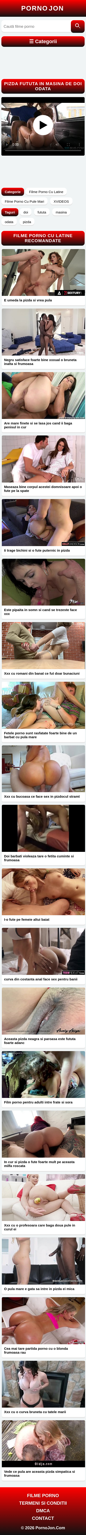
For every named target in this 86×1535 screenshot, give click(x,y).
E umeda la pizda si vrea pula (28, 300)
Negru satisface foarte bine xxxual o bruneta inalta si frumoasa (40, 362)
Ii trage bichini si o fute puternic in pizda (37, 550)
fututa (42, 212)
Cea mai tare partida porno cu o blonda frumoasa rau (36, 1350)
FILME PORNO (43, 1495)
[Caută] (78, 26)
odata (9, 222)
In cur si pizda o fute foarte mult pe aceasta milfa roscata (39, 1164)
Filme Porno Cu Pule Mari (24, 201)
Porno (42, 8)
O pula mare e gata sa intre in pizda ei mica (39, 1289)
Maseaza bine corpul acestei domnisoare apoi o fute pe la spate (43, 489)
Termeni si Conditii (43, 1503)
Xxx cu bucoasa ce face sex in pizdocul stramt (42, 796)
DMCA (43, 1510)
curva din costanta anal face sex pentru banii (41, 979)
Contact (43, 1518)
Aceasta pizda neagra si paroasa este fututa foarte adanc (40, 1041)
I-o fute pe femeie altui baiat (27, 919)
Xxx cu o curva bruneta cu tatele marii (35, 1412)
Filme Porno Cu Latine (46, 192)
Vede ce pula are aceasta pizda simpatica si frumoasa (39, 1473)
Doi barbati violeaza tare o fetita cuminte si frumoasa (39, 858)
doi (25, 212)
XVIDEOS (61, 201)
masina (61, 212)
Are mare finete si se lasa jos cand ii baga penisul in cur (38, 425)
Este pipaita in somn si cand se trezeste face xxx (40, 612)
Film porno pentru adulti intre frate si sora (38, 1102)
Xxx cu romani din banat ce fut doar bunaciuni (42, 673)
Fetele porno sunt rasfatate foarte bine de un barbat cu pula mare (40, 735)
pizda (27, 222)
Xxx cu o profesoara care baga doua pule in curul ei (39, 1227)
